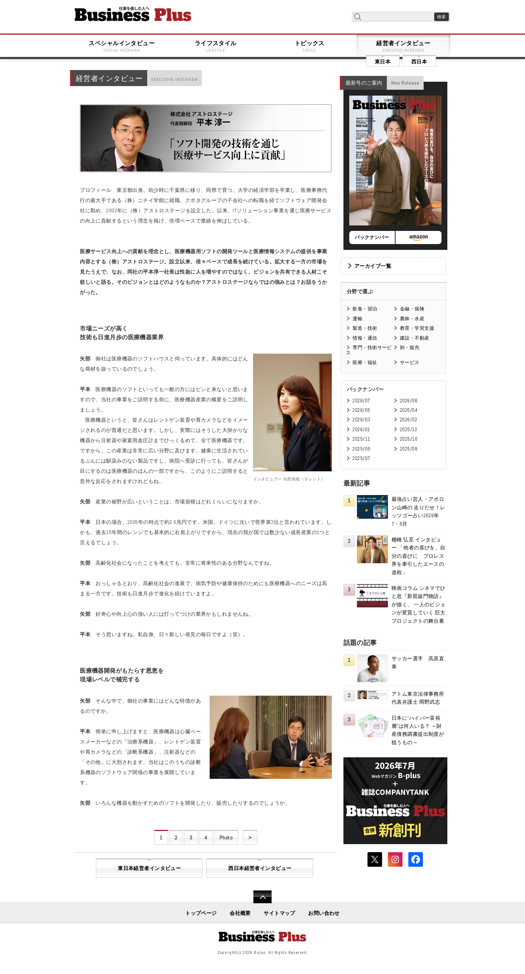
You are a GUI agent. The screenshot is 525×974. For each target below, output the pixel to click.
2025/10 (408, 439)
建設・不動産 (414, 338)
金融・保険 (412, 309)
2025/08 (408, 449)
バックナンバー (372, 237)
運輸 (357, 319)
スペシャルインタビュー (122, 46)
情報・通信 (365, 338)
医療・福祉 (365, 362)
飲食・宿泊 (365, 309)
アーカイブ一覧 (372, 266)
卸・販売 (410, 347)
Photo (226, 837)
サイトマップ (279, 913)
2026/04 (408, 410)
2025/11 (361, 439)
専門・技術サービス (369, 350)
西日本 (419, 61)
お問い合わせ (324, 913)
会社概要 (240, 913)
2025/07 (361, 458)
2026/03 (361, 420)
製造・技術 (365, 328)
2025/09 (361, 449)
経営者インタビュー (404, 46)
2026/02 (408, 420)
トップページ (201, 913)
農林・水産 (412, 319)
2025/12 (408, 429)
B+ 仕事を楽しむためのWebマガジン (133, 14)
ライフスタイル (216, 46)
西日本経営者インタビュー (259, 868)
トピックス (309, 46)
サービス (410, 362)
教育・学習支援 (417, 328)
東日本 (382, 61)
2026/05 (361, 410)
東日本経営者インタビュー (149, 868)
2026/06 (408, 401)
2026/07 (361, 401)
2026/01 (361, 429)
